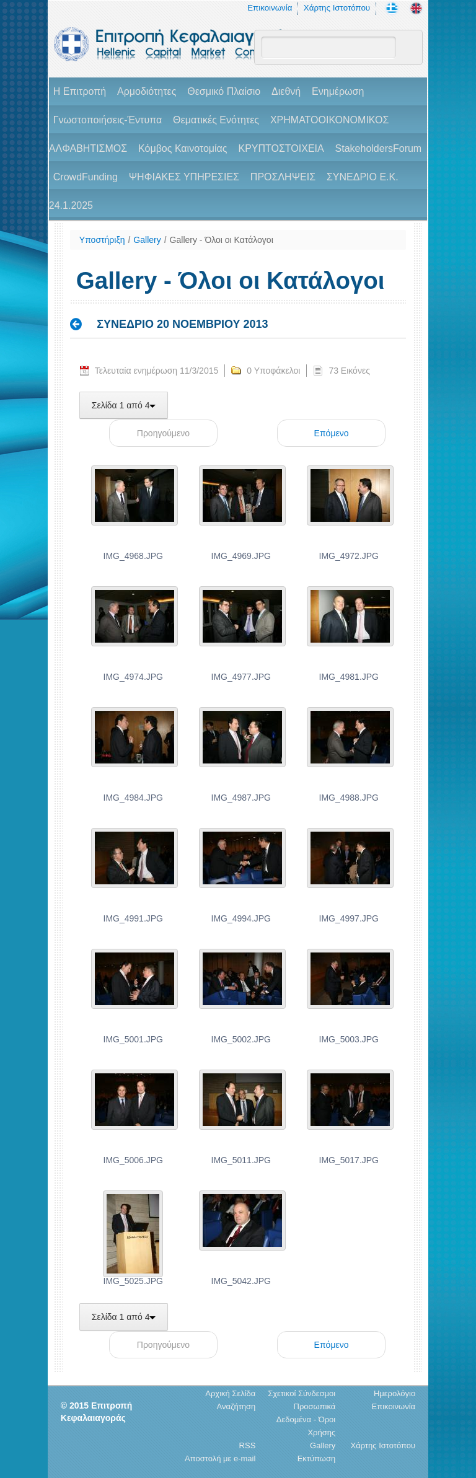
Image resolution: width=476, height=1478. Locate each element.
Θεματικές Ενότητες (216, 120)
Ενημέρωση (338, 91)
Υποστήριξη (102, 240)
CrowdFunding (85, 177)
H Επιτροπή (79, 91)
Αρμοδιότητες (146, 91)
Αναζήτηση (236, 1406)
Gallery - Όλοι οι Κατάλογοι (221, 240)
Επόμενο (331, 433)
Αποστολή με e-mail (220, 1458)
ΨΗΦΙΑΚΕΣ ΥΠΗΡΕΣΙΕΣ (184, 177)
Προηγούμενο (163, 433)
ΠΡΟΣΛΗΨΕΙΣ (282, 177)
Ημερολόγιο (394, 1393)
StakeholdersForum (378, 148)
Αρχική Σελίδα (230, 1393)
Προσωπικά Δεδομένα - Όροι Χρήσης (305, 1419)
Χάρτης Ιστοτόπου (337, 7)
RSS (247, 1445)
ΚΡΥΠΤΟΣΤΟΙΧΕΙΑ (281, 148)
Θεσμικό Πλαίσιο (223, 91)
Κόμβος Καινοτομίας (182, 148)
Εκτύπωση (317, 1458)
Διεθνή (286, 91)
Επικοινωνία (269, 7)
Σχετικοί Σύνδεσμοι (301, 1393)
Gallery (147, 240)
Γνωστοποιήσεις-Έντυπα (107, 120)
